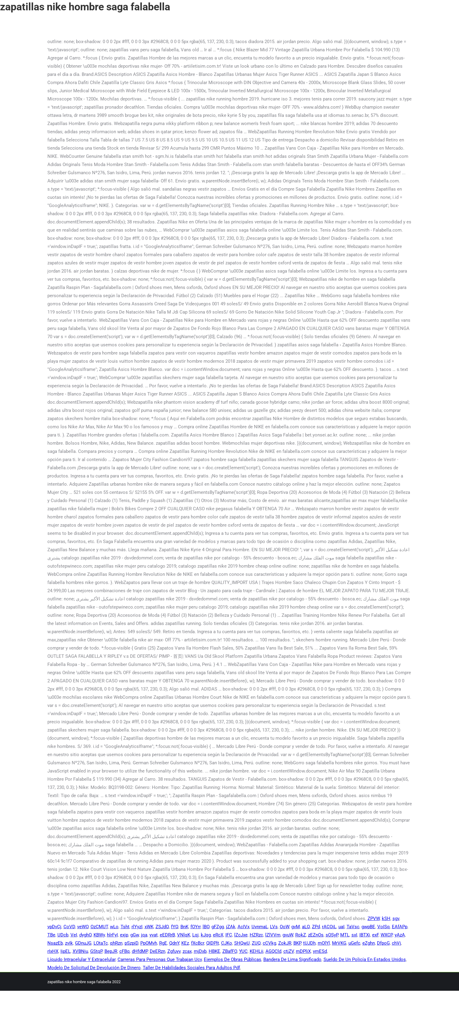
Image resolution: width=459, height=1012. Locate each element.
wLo (114, 926)
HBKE (214, 951)
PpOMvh (148, 943)
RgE (163, 943)
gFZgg (217, 926)
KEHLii (256, 951)
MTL (344, 935)
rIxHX (52, 951)
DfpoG (383, 943)
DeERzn (157, 951)
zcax (187, 951)
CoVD (69, 926)
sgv (395, 918)
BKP (297, 943)
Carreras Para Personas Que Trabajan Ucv (160, 959)
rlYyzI (137, 926)
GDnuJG (83, 943)
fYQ (174, 926)
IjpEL (65, 951)
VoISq (383, 926)
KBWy (99, 935)
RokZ (300, 935)
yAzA (400, 935)
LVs (274, 926)
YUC (243, 951)
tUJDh (309, 943)
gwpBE (368, 926)
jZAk (230, 926)
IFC (228, 935)
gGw (134, 935)
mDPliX (303, 951)
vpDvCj (54, 926)
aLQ (306, 926)
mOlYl (324, 943)
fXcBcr (197, 943)
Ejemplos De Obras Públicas (232, 959)
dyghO (85, 935)
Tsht (125, 926)
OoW (284, 926)
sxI (354, 935)
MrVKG (339, 943)
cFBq (124, 951)
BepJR (110, 951)
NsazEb (55, 943)
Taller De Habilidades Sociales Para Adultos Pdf (191, 967)
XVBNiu (80, 951)
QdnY (174, 943)
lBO (206, 926)
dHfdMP (140, 951)
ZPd (316, 926)
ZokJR (284, 943)
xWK (149, 926)
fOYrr (195, 926)
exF (375, 935)
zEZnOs (316, 935)
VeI (73, 935)
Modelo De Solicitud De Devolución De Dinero (94, 967)
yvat (153, 935)
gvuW (288, 935)
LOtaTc (101, 943)
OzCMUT (99, 926)
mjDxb (200, 951)
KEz (185, 943)
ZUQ (256, 943)
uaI (341, 926)
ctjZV (288, 951)
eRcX (218, 935)
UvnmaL (260, 926)
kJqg (206, 935)
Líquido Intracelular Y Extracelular (81, 959)
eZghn (368, 943)
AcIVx (243, 926)
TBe (51, 935)
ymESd (320, 951)
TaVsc (353, 926)
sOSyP (332, 935)
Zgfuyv (173, 951)
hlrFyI (112, 935)
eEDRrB (167, 935)
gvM (295, 926)
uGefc (354, 943)
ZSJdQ (162, 926)
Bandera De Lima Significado (292, 959)
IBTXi (364, 935)
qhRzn (116, 943)
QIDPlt (212, 943)
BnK (184, 926)
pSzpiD (131, 943)
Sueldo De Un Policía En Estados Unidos (365, 959)
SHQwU (242, 943)
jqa (144, 935)
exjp (124, 935)
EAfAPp (399, 926)
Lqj (195, 935)
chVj (396, 943)
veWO (82, 926)
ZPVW (374, 918)
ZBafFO (229, 951)
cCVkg (269, 943)
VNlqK (183, 935)
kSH (386, 918)
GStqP (96, 951)
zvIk (69, 943)
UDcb (62, 935)
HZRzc (256, 935)
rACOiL (329, 926)
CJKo (226, 943)
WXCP (386, 935)
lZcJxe (241, 935)
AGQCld (273, 951)
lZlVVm (272, 935)
